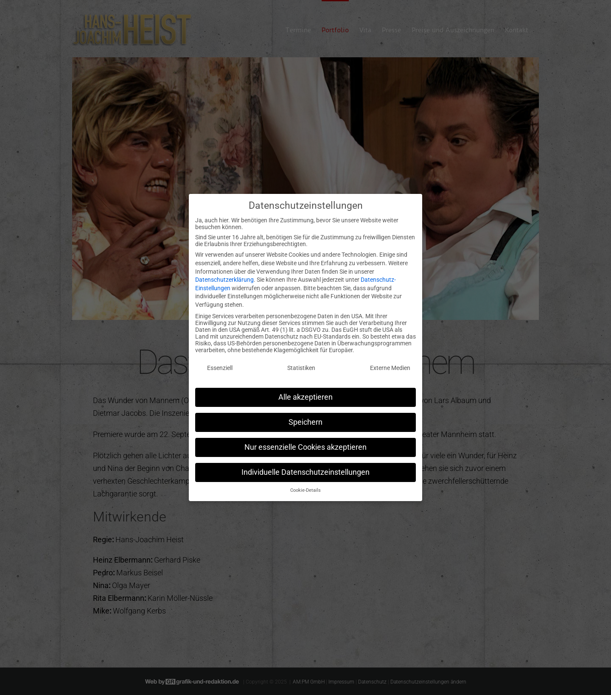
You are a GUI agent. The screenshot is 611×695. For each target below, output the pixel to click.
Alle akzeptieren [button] (305, 393)
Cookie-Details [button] (305, 486)
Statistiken (301, 364)
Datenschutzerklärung (224, 275)
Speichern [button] (305, 418)
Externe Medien (390, 364)
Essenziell (220, 364)
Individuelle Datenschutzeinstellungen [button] (305, 468)
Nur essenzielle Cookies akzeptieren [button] (305, 443)
